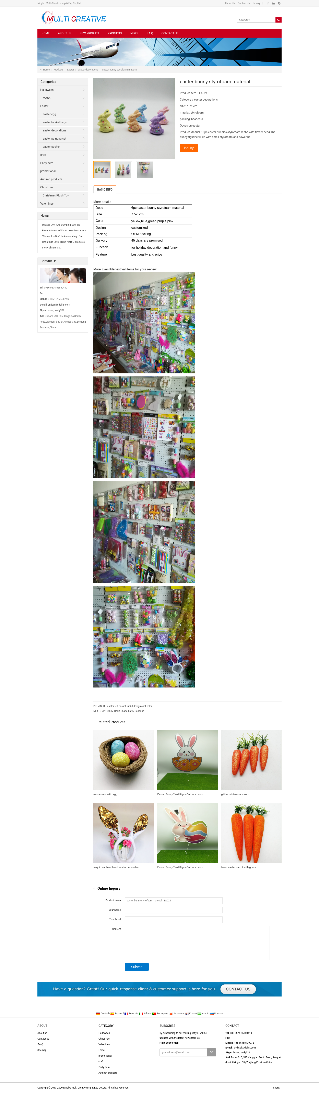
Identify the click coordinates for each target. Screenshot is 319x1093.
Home (46, 33)
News (134, 33)
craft (43, 154)
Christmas (46, 187)
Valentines (47, 203)
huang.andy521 (56, 310)
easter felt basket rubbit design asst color (129, 706)
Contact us (170, 33)
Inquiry (256, 3)
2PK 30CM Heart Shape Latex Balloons (123, 711)
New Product (89, 33)
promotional (48, 171)
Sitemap (41, 1050)
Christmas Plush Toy (56, 195)
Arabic (203, 1013)
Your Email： (116, 919)
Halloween (47, 89)
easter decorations (88, 69)
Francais (131, 1013)
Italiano (145, 1013)
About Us (230, 3)
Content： (117, 929)
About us (64, 33)
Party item (46, 163)
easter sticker (51, 146)
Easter (70, 69)
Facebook (268, 3)
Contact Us (243, 3)
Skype (279, 3)
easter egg (49, 114)
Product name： (114, 900)
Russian (216, 1013)
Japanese (177, 1013)
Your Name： (116, 910)
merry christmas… (51, 247)
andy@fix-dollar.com (59, 304)
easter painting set (54, 138)
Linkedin (273, 3)
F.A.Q (149, 33)
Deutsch (103, 1013)
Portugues (160, 1013)
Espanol (117, 1013)
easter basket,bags (55, 122)
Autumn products (51, 179)
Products (115, 33)
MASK (47, 98)
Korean (191, 1013)
